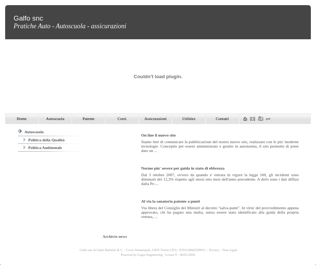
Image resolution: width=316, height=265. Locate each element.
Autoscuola (31, 132)
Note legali (230, 250)
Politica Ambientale (43, 147)
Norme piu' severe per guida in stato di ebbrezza (183, 168)
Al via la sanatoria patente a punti (170, 201)
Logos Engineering (150, 255)
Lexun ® (171, 255)
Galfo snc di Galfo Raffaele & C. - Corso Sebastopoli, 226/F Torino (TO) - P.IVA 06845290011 (142, 250)
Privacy (214, 250)
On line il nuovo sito (158, 135)
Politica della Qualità (44, 140)
